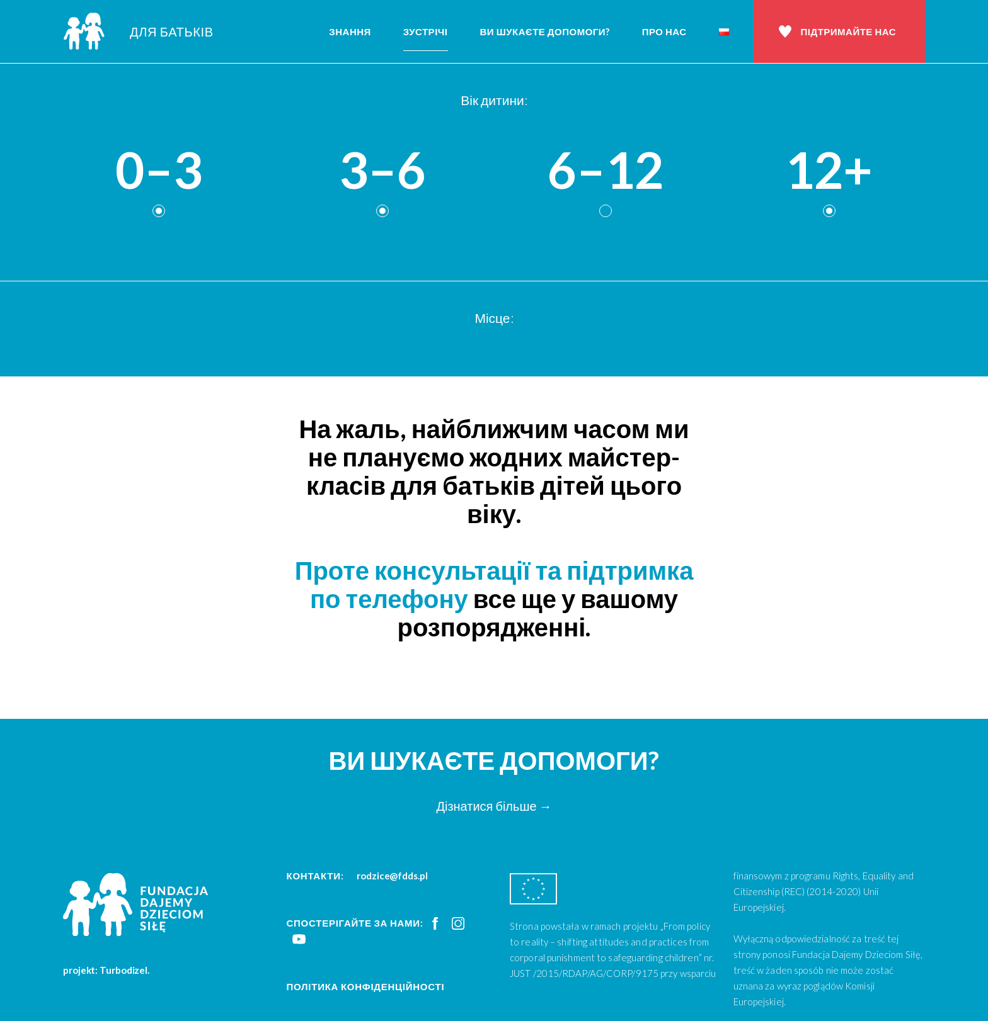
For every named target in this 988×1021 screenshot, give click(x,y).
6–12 (605, 170)
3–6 (382, 170)
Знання (350, 31)
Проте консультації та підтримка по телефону (494, 584)
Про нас (664, 31)
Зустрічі (425, 31)
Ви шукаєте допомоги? (545, 31)
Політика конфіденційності (366, 986)
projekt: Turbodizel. (106, 970)
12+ (829, 170)
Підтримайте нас (848, 31)
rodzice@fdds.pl (392, 875)
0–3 (158, 170)
